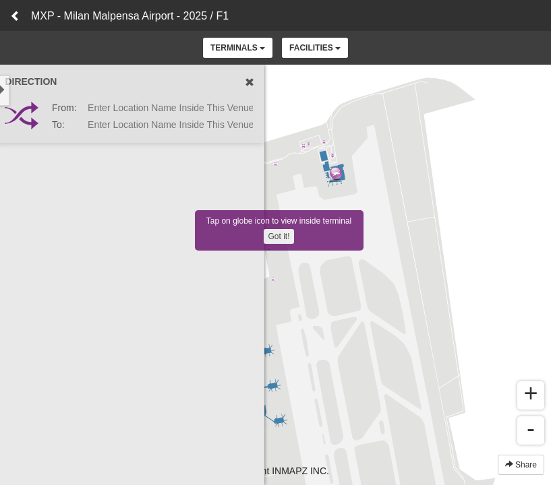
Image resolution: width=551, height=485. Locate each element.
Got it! (278, 236)
